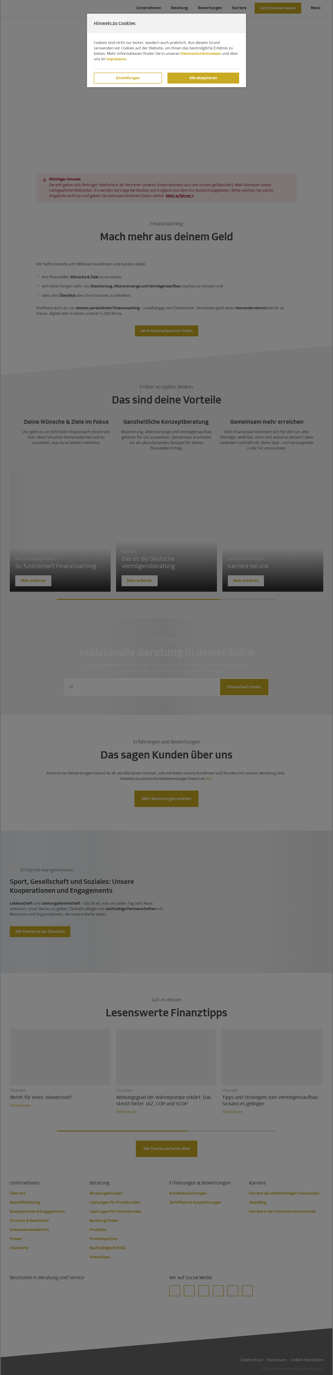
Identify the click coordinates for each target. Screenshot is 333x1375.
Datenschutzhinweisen (201, 53)
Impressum (116, 59)
